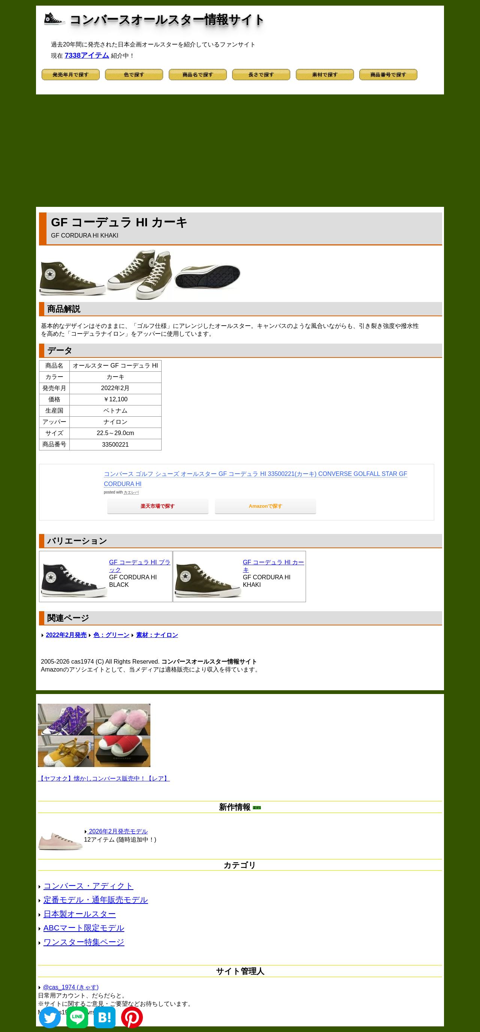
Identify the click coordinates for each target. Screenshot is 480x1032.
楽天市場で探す (158, 506)
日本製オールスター (80, 913)
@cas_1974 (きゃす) (71, 987)
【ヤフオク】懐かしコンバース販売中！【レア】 (104, 778)
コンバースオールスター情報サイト (167, 19)
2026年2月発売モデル (116, 831)
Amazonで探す (266, 506)
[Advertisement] (240, 150)
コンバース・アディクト (89, 885)
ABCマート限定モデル (84, 927)
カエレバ (131, 492)
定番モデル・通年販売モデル (96, 899)
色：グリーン (111, 635)
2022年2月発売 (66, 635)
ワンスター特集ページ (84, 942)
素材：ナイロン (157, 635)
